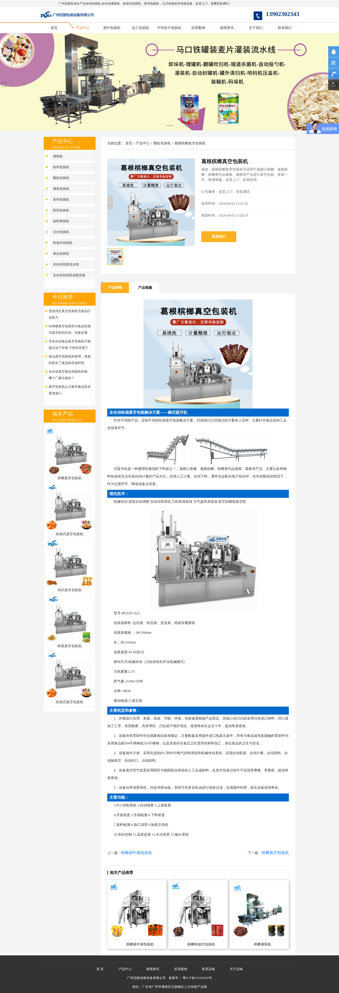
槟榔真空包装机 (275, 853)
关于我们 (256, 28)
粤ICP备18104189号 (197, 978)
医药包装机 (61, 210)
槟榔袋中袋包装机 (136, 853)
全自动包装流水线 (66, 264)
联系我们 (285, 28)
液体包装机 (61, 188)
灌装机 (58, 156)
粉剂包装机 (61, 167)
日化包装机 (61, 232)
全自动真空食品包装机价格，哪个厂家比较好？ (70, 375)
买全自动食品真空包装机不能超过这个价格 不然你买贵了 (70, 345)
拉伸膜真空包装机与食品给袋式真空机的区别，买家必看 (70, 329)
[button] (110, 202)
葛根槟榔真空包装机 (190, 143)
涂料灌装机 (61, 221)
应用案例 (198, 28)
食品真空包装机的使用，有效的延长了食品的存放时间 (70, 360)
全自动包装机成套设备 (69, 275)
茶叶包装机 (111, 28)
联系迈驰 (208, 969)
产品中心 (83, 28)
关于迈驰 (236, 969)
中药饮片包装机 (169, 28)
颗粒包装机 (61, 178)
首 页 (100, 969)
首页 (54, 28)
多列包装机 (61, 199)
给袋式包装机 (62, 242)
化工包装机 (140, 28)
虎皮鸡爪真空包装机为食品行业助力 (70, 314)
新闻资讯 (227, 28)
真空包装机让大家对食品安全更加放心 (70, 390)
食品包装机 (61, 253)
